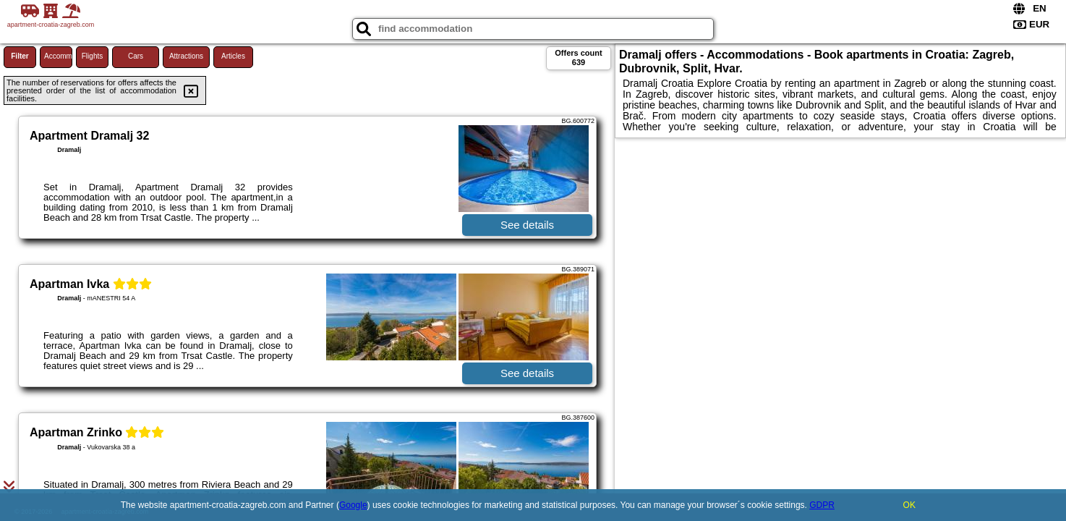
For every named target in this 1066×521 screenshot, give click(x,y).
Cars (135, 56)
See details (527, 225)
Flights (92, 56)
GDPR (822, 505)
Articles (233, 56)
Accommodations (58, 56)
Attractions (186, 56)
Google (353, 505)
